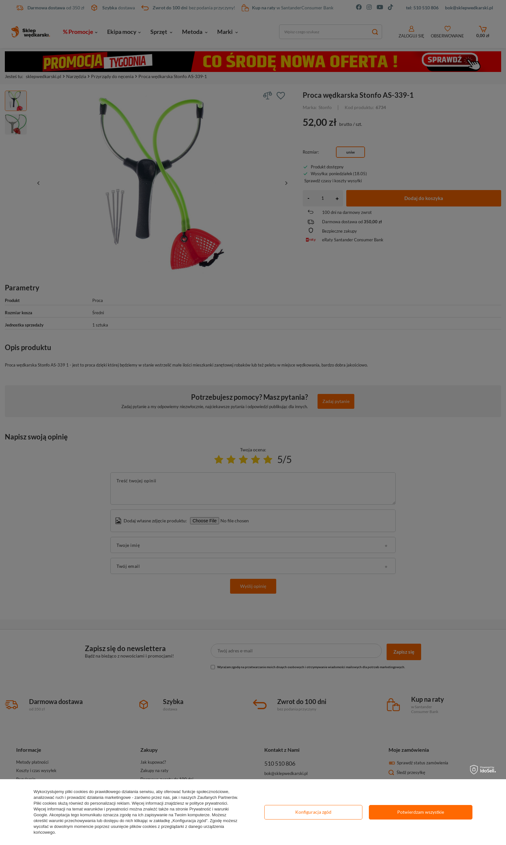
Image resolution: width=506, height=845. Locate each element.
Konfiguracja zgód (313, 812)
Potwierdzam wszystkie (420, 812)
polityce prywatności (208, 803)
